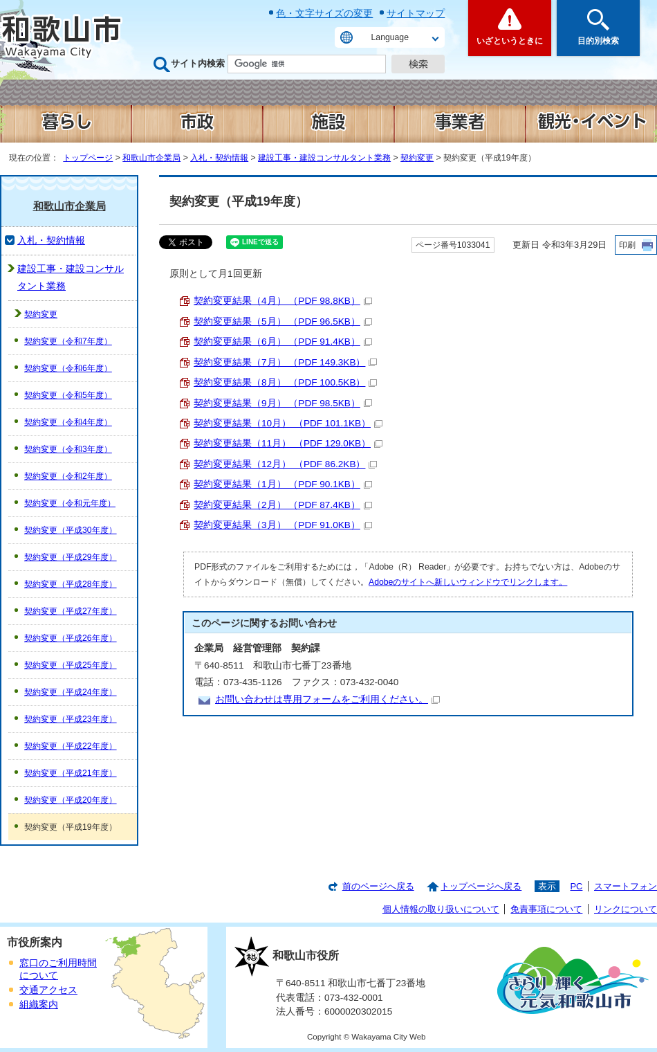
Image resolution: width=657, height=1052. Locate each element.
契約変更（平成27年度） (70, 611)
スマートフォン (625, 886)
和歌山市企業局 (151, 158)
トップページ (88, 158)
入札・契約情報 (219, 158)
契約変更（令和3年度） (68, 449)
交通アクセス (48, 990)
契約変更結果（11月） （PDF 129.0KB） (288, 443)
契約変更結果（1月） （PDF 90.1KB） (283, 484)
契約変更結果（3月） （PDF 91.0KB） (283, 525)
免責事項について (546, 909)
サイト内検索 (198, 63)
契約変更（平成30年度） (70, 530)
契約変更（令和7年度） (68, 341)
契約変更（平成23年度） (70, 719)
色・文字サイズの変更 (324, 13)
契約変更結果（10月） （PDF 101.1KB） (288, 423)
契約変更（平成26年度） (70, 638)
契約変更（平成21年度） (70, 773)
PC (576, 886)
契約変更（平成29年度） (70, 557)
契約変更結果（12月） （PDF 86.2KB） (285, 464)
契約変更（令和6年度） (68, 368)
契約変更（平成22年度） (70, 746)
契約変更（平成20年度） (70, 800)
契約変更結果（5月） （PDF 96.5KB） (283, 321)
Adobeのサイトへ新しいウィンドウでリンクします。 (468, 582)
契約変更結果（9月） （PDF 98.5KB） (283, 403)
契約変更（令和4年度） (68, 422)
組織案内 (38, 1004)
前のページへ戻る (378, 886)
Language (390, 37)
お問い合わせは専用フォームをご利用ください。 (327, 699)
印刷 (627, 245)
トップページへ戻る (481, 886)
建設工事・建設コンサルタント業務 (324, 158)
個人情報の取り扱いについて (440, 909)
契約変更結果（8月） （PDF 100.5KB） (285, 382)
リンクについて (625, 909)
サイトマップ (416, 13)
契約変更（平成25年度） (70, 665)
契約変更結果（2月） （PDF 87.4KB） (283, 505)
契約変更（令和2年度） (68, 476)
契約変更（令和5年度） (68, 395)
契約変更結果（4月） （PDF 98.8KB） (283, 301)
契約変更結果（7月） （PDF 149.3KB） (285, 362)
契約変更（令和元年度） (69, 503)
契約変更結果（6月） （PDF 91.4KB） (283, 341)
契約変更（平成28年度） (70, 584)
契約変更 (417, 158)
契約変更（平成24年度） (70, 692)
